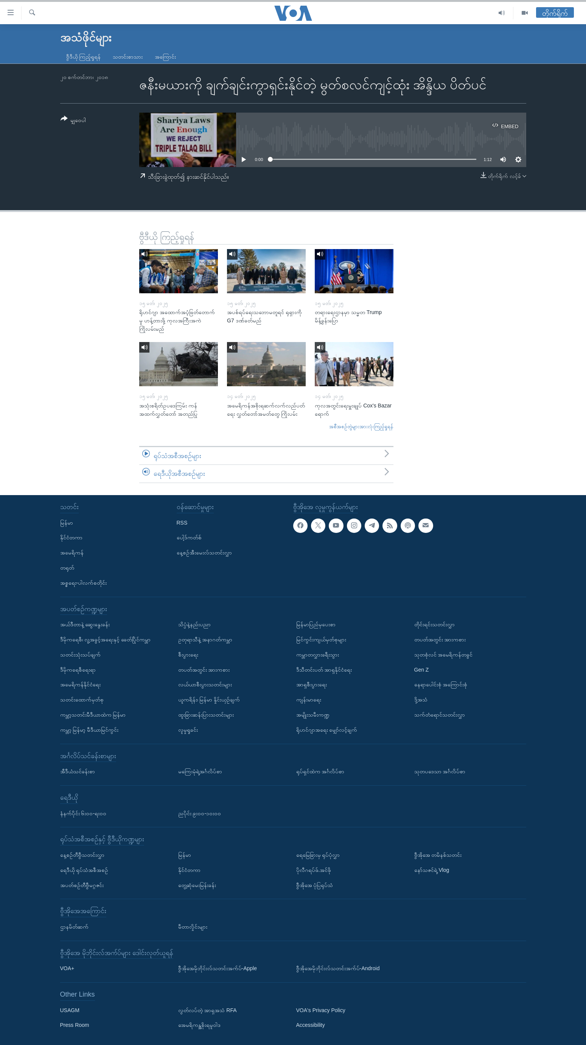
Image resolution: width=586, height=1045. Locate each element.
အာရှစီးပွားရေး (311, 684)
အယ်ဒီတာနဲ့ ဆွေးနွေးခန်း (85, 624)
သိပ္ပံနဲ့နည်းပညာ (194, 624)
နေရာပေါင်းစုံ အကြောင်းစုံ (441, 684)
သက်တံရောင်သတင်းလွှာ (439, 715)
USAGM (69, 1010)
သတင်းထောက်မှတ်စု (82, 700)
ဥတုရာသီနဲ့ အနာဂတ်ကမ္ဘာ (205, 639)
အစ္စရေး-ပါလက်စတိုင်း (83, 583)
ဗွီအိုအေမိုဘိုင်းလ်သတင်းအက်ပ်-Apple (217, 968)
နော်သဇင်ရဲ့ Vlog (431, 870)
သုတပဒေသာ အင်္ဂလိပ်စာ (440, 771)
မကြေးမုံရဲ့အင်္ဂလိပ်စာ (200, 771)
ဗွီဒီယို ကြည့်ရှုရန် (83, 57)
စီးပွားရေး (188, 655)
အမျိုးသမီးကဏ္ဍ (313, 715)
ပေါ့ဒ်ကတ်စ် (189, 537)
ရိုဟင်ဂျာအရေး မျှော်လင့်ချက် (327, 730)
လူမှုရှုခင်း (188, 730)
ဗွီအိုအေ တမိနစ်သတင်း (438, 855)
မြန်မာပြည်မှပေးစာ (316, 624)
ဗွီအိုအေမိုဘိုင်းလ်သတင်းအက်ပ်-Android (338, 968)
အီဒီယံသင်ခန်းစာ (77, 771)
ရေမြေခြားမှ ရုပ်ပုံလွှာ (318, 855)
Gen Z (421, 670)
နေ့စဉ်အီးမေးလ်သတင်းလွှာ (204, 553)
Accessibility (310, 1025)
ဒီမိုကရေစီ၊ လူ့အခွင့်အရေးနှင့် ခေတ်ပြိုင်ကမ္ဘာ (105, 639)
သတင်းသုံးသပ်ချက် (80, 655)
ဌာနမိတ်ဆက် (74, 927)
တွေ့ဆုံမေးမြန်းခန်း (197, 885)
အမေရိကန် (72, 553)
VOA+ (67, 968)
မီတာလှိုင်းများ (192, 927)
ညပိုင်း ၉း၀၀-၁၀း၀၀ (199, 813)
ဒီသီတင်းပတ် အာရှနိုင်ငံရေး (324, 670)
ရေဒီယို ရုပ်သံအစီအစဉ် (84, 870)
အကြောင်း (165, 57)
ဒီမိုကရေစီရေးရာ (78, 670)
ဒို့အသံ (420, 700)
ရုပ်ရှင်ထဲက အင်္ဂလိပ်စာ (320, 771)
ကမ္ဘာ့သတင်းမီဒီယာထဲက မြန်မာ (93, 715)
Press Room (74, 1025)
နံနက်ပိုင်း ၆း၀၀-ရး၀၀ (83, 813)
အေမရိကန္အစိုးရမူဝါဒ (199, 1025)
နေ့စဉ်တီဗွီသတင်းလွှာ (82, 855)
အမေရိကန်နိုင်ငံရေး (80, 684)
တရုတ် (67, 568)
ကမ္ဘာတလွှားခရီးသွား (317, 655)
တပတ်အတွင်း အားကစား (204, 670)
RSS (182, 523)
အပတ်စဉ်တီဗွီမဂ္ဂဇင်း (82, 885)
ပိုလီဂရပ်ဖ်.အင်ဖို (313, 870)
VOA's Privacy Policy (320, 1010)
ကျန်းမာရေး (308, 700)
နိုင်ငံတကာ (71, 537)
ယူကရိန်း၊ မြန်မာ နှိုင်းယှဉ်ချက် (209, 700)
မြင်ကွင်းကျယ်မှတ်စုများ (321, 639)
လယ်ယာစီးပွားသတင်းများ (205, 684)
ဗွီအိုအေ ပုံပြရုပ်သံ (314, 885)
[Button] (73, 121)
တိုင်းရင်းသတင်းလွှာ (434, 624)
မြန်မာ (66, 523)
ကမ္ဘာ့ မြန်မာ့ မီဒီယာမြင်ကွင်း (89, 730)
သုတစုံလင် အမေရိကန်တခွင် (443, 655)
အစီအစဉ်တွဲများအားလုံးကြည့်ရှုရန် (361, 426)
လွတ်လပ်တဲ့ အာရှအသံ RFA (207, 1010)
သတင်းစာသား (128, 57)
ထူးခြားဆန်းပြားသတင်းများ (206, 715)
